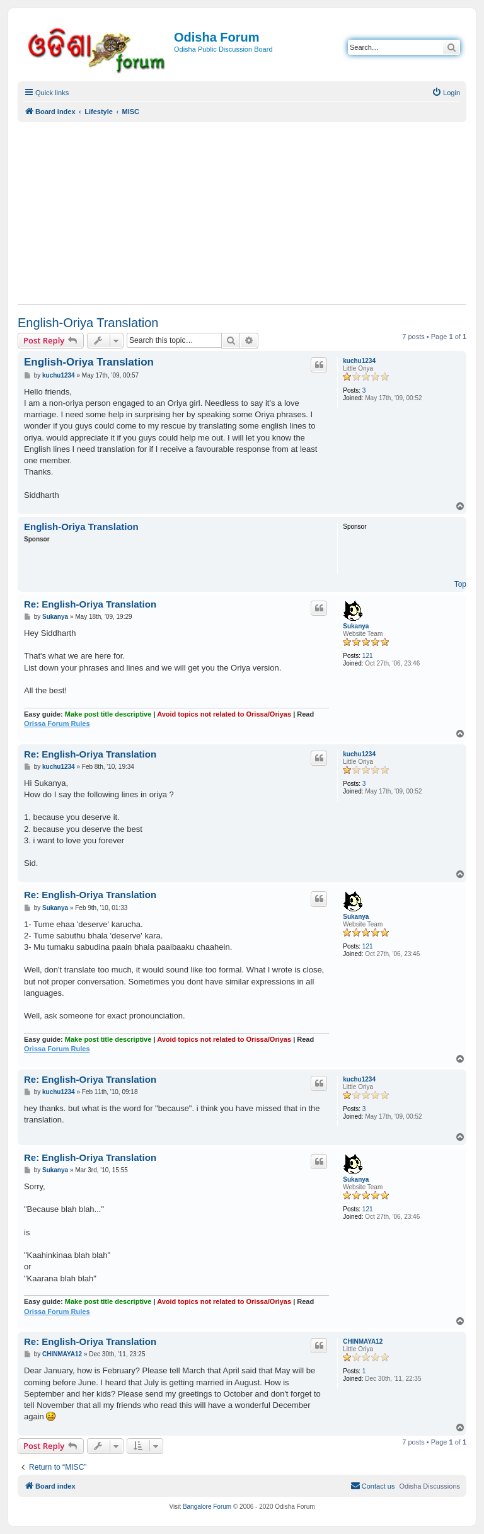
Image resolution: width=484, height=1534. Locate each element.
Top (460, 584)
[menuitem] (446, 92)
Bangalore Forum (207, 1506)
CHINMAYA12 (363, 1341)
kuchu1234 (359, 360)
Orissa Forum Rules (57, 723)
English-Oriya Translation (88, 323)
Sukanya (356, 626)
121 (367, 655)
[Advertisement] (242, 213)
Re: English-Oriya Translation (90, 604)
